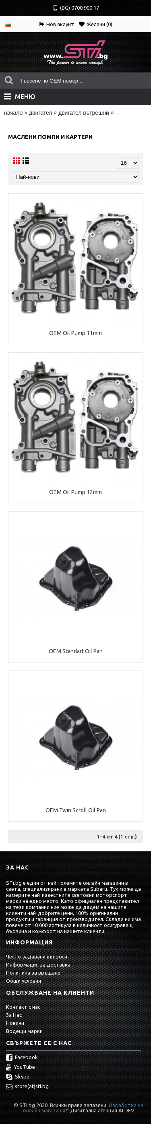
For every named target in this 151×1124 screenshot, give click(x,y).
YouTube (20, 1067)
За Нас (14, 1015)
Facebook (22, 1058)
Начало (13, 113)
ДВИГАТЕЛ (40, 113)
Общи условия (23, 980)
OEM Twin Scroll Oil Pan (76, 810)
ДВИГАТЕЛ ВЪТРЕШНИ (83, 113)
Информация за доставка (38, 964)
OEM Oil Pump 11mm (75, 333)
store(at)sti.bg (27, 1087)
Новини (15, 1023)
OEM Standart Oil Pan (76, 651)
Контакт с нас (23, 1007)
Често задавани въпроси (36, 956)
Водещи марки (24, 1031)
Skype (17, 1077)
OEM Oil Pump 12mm (75, 492)
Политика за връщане (33, 972)
